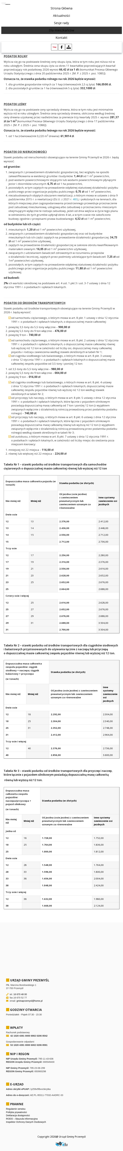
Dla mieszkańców (61, 30)
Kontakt (61, 37)
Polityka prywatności (16, 1112)
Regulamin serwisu (16, 1109)
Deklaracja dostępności (18, 1115)
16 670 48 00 (20, 994)
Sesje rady (61, 23)
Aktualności (61, 15)
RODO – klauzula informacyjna (22, 1118)
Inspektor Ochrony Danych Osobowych (26, 1122)
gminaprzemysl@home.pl (29, 1001)
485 (75, 199)
